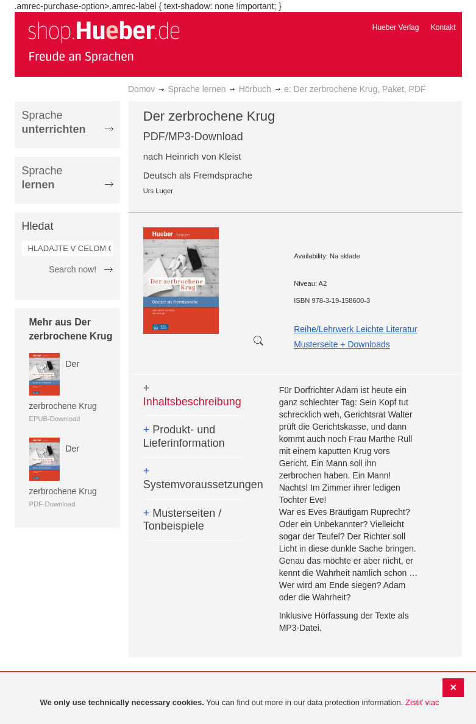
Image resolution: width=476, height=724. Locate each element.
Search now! (72, 269)
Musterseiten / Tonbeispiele (182, 520)
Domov (141, 89)
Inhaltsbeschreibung (192, 395)
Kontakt (443, 27)
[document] (239, 703)
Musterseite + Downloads (342, 344)
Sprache (54, 122)
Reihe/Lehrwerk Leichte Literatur (355, 329)
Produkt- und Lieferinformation (184, 436)
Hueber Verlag (395, 27)
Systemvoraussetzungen (192, 478)
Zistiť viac (422, 702)
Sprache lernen (197, 89)
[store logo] (103, 41)
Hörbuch (255, 89)
